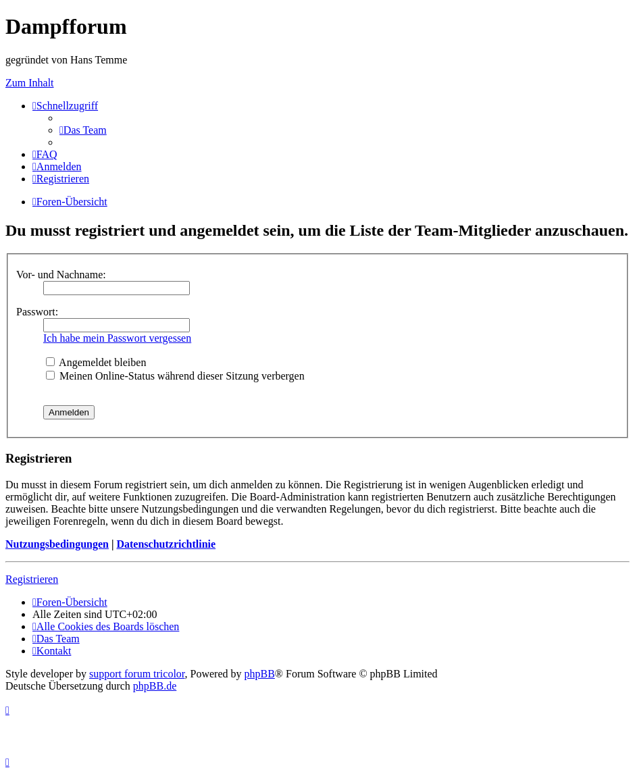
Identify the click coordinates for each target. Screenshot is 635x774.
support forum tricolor (137, 673)
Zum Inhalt (29, 82)
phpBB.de (154, 686)
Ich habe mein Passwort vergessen (117, 338)
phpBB (260, 673)
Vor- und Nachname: (61, 274)
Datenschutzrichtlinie (165, 544)
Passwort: (37, 311)
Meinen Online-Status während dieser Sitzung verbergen (175, 376)
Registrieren (31, 579)
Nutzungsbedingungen (57, 544)
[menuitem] (83, 130)
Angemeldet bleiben (96, 362)
